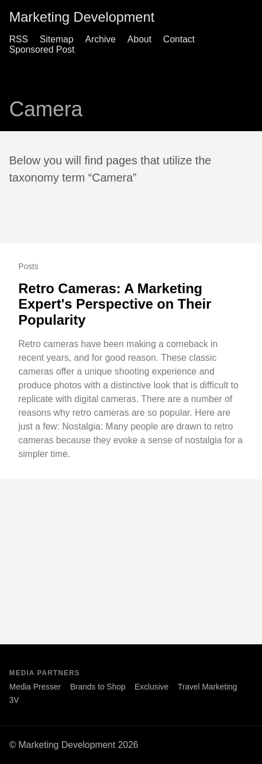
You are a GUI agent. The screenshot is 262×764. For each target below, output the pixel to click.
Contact (179, 39)
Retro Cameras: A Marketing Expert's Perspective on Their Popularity (115, 304)
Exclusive (152, 686)
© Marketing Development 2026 (73, 745)
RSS (18, 39)
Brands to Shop (98, 686)
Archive (100, 39)
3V (14, 699)
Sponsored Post (42, 49)
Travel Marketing (207, 686)
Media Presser (35, 686)
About (139, 39)
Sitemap (56, 39)
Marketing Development (81, 17)
